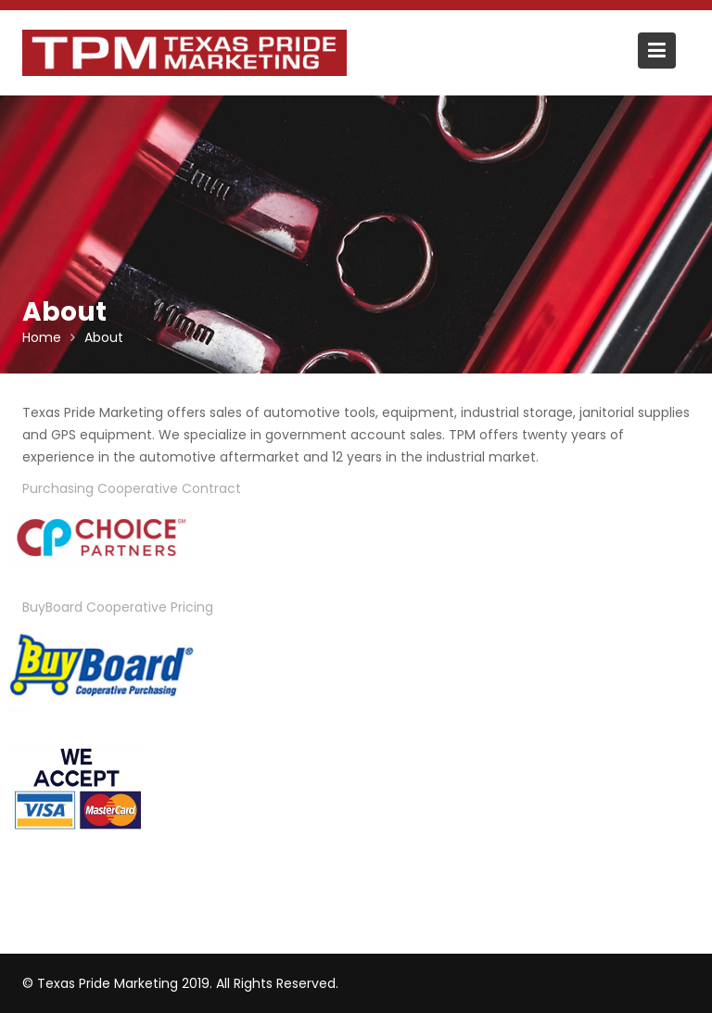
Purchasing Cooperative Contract (131, 488)
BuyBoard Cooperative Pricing (117, 607)
